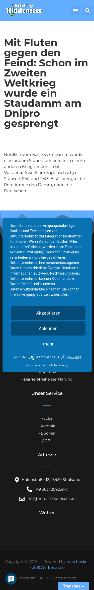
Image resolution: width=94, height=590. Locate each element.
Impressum (33, 365)
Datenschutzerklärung (55, 365)
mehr (48, 343)
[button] (75, 10)
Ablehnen (48, 328)
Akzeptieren (48, 313)
